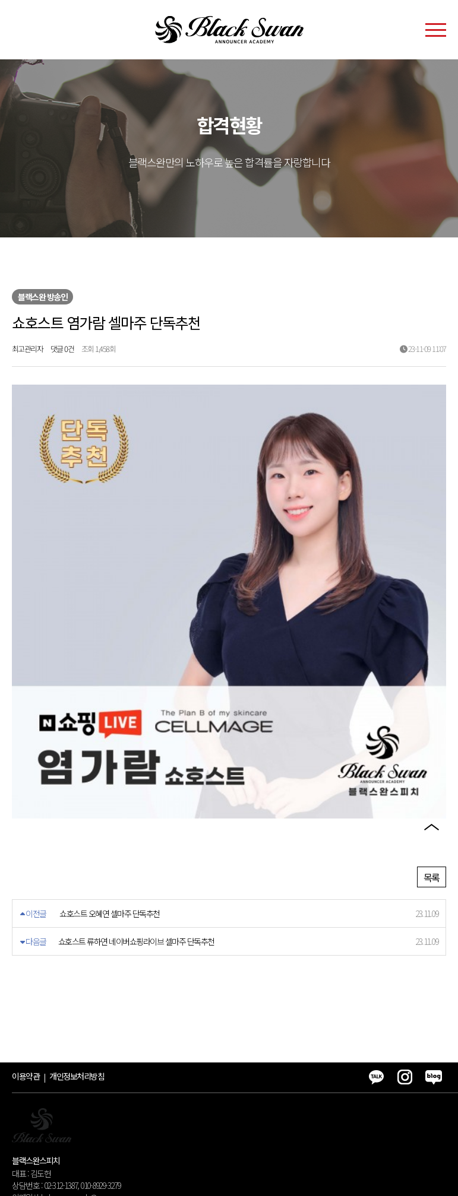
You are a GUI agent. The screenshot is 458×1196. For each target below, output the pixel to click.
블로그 (431, 800)
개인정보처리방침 (76, 998)
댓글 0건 (62, 348)
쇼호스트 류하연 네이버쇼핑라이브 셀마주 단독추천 (136, 864)
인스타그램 (431, 766)
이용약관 (25, 998)
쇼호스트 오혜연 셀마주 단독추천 (109, 836)
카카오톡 (431, 732)
